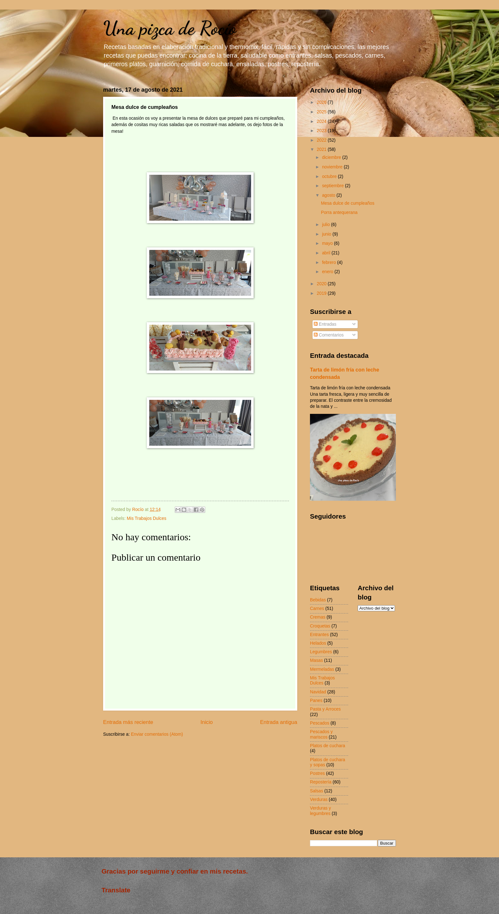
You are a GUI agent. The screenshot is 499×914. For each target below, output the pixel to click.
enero (328, 271)
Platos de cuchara (327, 745)
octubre (330, 176)
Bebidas (318, 600)
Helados (318, 643)
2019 (322, 293)
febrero (329, 262)
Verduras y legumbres (320, 811)
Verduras (318, 799)
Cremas (317, 617)
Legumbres (321, 651)
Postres (317, 773)
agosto (329, 195)
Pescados (319, 723)
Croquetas (320, 626)
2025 (322, 112)
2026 (322, 102)
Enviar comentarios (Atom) (157, 734)
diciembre (332, 157)
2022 (322, 140)
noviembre (333, 167)
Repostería (321, 782)
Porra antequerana (339, 212)
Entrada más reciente (128, 722)
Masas (316, 660)
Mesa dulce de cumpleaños (347, 203)
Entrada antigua (278, 722)
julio (326, 224)
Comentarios (329, 335)
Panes (316, 700)
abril (327, 253)
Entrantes (319, 634)
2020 (322, 283)
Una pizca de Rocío (169, 28)
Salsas (316, 791)
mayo (328, 243)
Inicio (206, 722)
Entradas (325, 324)
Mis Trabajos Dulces (146, 518)
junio (327, 234)
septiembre (333, 185)
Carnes (317, 608)
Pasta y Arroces (325, 709)
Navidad (318, 692)
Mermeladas (322, 669)
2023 (322, 130)
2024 (322, 121)
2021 (322, 149)
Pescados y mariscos (321, 734)
